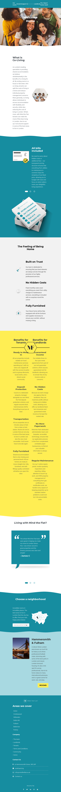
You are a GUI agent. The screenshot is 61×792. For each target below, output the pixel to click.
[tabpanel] (30, 167)
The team (41, 4)
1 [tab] (26, 191)
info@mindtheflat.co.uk (22, 772)
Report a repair (45, 4)
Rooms (43, 685)
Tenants (19, 4)
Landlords (37, 4)
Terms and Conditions (20, 748)
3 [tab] (34, 191)
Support (24, 4)
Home (15, 755)
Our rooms (14, 4)
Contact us (18, 776)
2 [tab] (30, 191)
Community (17, 752)
